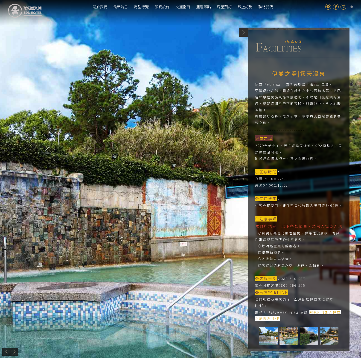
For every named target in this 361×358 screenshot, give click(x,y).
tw (351, 7)
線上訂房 (245, 6)
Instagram (343, 7)
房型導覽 (141, 6)
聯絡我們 (265, 6)
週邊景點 (203, 6)
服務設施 (162, 6)
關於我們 (100, 6)
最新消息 (120, 6)
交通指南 (182, 6)
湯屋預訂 (224, 6)
